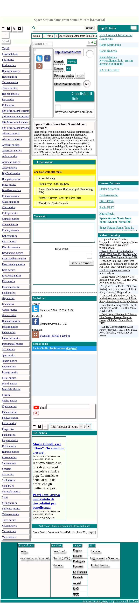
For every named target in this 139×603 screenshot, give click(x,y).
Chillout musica (10, 196)
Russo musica (9, 457)
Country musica (10, 230)
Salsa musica (9, 463)
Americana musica (12, 150)
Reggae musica (10, 440)
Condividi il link (82, 96)
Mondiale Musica (11, 389)
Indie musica (8, 332)
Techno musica (10, 82)
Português (79, 561)
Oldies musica (9, 400)
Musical (6, 395)
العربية (77, 582)
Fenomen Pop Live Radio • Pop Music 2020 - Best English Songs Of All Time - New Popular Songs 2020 (118, 263)
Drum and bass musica (14, 258)
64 (68, 68)
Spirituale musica (11, 491)
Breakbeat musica (11, 190)
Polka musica (9, 423)
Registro (71, 348)
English (77, 550)
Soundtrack (8, 485)
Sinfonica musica (11, 508)
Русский (78, 566)
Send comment (81, 263)
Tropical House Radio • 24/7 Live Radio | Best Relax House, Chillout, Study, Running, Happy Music (118, 289)
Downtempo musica (12, 252)
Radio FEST (106, 207)
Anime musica (9, 156)
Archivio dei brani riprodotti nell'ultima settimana (64, 526)
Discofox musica (11, 247)
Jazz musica (8, 349)
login (23, 551)
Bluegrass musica (11, 179)
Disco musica (9, 241)
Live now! (58, 551)
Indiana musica (10, 326)
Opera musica (9, 406)
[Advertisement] (69, 7)
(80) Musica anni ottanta (15, 122)
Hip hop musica (10, 93)
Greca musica (9, 315)
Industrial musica (11, 338)
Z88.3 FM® (106, 201)
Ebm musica (8, 270)
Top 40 (5, 48)
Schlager (6, 468)
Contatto (95, 551)
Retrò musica (9, 446)
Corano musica (10, 224)
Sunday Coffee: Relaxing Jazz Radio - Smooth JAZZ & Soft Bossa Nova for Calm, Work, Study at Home (118, 331)
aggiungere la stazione (104, 558)
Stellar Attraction (109, 189)
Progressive (8, 429)
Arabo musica (9, 167)
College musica (10, 213)
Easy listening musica (13, 264)
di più (91, 532)
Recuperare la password (34, 558)
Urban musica (9, 525)
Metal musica (9, 378)
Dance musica (9, 235)
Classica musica (10, 201)
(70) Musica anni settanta (15, 116)
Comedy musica (10, 218)
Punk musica (8, 434)
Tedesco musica (10, 514)
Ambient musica (10, 145)
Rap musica (8, 99)
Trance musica (9, 88)
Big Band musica (11, 173)
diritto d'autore (99, 565)
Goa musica (8, 304)
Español (78, 555)
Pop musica (8, 59)
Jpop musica (8, 355)
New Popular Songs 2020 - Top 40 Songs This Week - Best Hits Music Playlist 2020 (118, 308)
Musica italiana (10, 54)
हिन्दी (76, 588)
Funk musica (8, 292)
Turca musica (9, 520)
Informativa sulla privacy (96, 601)
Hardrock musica (11, 71)
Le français (80, 571)
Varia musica (9, 531)
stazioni (57, 565)
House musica (9, 76)
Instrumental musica (12, 343)
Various (72, 61)
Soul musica (8, 480)
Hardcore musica (11, 321)
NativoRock (106, 213)
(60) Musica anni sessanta (15, 110)
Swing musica (9, 503)
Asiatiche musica (11, 162)
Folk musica (8, 281)
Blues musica (9, 184)
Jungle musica (9, 360)
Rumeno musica (10, 451)
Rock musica (9, 65)
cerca (89, 28)
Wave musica (9, 537)
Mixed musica (9, 383)
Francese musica (10, 287)
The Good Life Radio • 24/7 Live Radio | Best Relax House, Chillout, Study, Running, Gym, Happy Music (118, 298)
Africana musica (10, 133)
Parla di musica (10, 412)
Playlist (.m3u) (61, 558)
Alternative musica (12, 139)
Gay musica (8, 298)
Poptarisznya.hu (108, 195)
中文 (76, 594)
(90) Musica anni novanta (15, 127)
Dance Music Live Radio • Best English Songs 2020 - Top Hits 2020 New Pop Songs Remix (118, 279)
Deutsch (78, 577)
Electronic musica (11, 275)
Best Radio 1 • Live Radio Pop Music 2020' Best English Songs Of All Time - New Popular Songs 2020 (118, 254)
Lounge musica (10, 372)
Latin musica (9, 366)
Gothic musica (9, 309)
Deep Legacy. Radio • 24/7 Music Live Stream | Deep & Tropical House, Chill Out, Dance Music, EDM (118, 319)
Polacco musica (10, 417)
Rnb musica (8, 105)
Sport (5, 497)
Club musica (8, 207)
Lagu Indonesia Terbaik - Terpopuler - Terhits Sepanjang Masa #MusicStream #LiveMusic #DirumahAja (118, 243)
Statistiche (38, 298)
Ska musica (8, 474)
